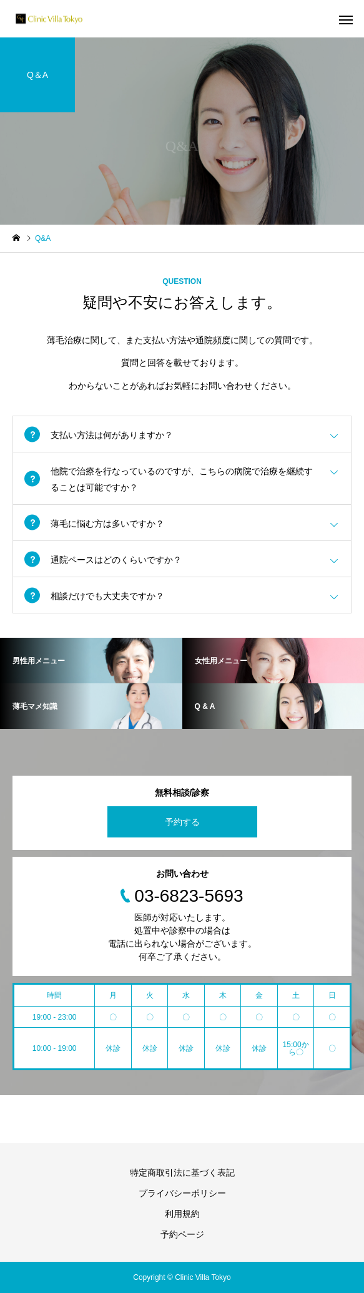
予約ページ (182, 1234)
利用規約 (182, 1214)
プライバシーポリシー (182, 1193)
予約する (182, 822)
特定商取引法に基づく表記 (182, 1173)
